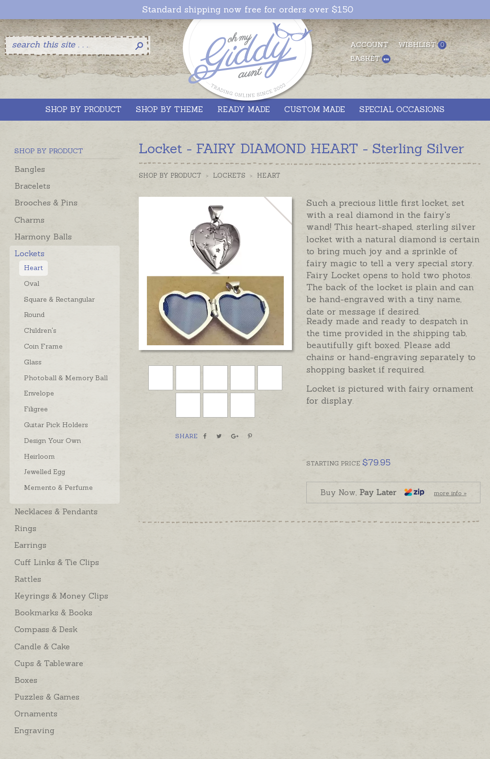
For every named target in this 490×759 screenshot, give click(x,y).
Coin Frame (43, 346)
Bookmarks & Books (53, 612)
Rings (25, 528)
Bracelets (32, 186)
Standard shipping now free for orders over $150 (247, 9)
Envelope (39, 393)
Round (34, 314)
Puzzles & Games (46, 697)
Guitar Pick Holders (56, 424)
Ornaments (35, 713)
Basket (370, 58)
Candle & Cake (42, 646)
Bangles (29, 169)
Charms (29, 220)
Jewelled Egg (44, 471)
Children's (40, 330)
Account (369, 44)
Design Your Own (52, 440)
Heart (33, 267)
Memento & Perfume (58, 487)
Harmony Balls (43, 236)
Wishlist (422, 44)
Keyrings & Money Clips (61, 595)
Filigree (36, 409)
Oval (31, 283)
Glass (33, 362)
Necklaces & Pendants (56, 511)
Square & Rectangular (59, 299)
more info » (450, 493)
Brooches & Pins (46, 202)
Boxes (25, 680)
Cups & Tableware (48, 663)
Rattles (27, 579)
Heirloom (39, 456)
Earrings (30, 545)
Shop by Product (170, 175)
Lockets (29, 253)
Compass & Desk (46, 629)
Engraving (34, 730)
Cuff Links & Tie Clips (56, 562)
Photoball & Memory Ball (66, 378)
